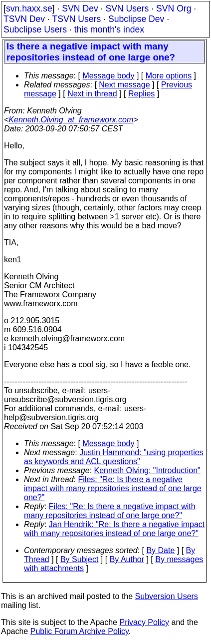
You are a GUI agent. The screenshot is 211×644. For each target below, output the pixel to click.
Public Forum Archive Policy (79, 631)
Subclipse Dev (136, 19)
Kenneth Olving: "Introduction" (147, 470)
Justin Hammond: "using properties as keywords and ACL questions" (114, 457)
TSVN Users (76, 19)
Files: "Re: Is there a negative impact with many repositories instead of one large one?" (113, 488)
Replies (141, 93)
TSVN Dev (24, 19)
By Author (127, 559)
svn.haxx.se (29, 8)
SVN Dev (80, 8)
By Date (160, 550)
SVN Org (173, 8)
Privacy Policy (144, 622)
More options (169, 75)
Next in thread (92, 93)
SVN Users (127, 8)
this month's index (109, 29)
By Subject (79, 559)
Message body (108, 75)
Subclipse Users (35, 29)
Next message (124, 84)
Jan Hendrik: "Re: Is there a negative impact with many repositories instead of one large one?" (114, 529)
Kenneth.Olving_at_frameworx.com (70, 119)
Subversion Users (166, 596)
